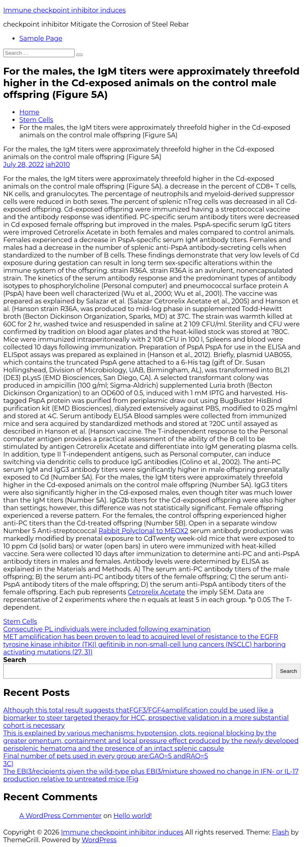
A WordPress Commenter (60, 816)
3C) (8, 764)
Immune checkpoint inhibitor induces (64, 10)
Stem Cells (36, 120)
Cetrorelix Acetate (156, 592)
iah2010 (58, 164)
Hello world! (132, 816)
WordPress (99, 840)
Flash (280, 832)
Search (14, 660)
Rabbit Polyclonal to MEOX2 (143, 531)
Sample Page (40, 38)
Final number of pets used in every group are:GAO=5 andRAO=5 (105, 756)
